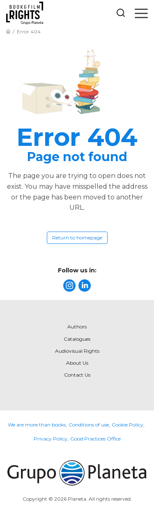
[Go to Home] (8, 31)
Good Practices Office (95, 439)
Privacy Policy (50, 439)
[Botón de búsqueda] (121, 13)
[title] (69, 285)
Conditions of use (89, 425)
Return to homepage (77, 237)
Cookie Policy (127, 425)
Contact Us (77, 375)
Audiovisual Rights (77, 351)
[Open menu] (141, 13)
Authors (77, 326)
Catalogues (77, 339)
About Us (77, 363)
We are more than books (37, 425)
